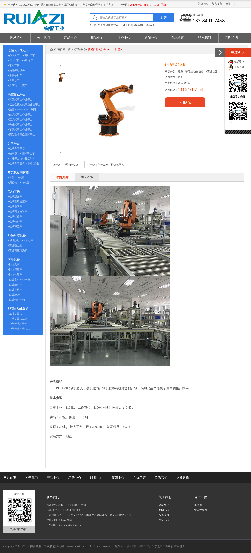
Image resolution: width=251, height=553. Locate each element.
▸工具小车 (14, 80)
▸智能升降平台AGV (19, 328)
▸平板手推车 (15, 75)
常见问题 (164, 514)
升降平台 (125, 24)
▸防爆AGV (14, 294)
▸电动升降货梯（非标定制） (24, 163)
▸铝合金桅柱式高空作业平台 (24, 104)
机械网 (198, 504)
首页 (70, 49)
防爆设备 (14, 259)
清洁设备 (150, 24)
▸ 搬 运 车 (27, 60)
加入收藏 (217, 3)
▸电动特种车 (15, 221)
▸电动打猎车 (15, 216)
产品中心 (70, 37)
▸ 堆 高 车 (13, 60)
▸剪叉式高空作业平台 (20, 99)
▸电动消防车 (15, 206)
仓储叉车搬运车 (18, 50)
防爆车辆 (137, 24)
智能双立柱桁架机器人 (111, 164)
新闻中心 (150, 37)
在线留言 (177, 37)
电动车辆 (14, 191)
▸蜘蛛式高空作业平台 (20, 124)
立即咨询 (231, 37)
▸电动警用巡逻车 (17, 201)
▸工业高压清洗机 (17, 250)
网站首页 (16, 37)
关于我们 (43, 37)
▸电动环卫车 (15, 226)
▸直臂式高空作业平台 (20, 119)
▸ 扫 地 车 (27, 240)
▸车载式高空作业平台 (20, 129)
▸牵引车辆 (14, 65)
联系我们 (204, 37)
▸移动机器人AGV (18, 318)
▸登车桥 (12, 153)
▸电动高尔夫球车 (17, 211)
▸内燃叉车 (14, 55)
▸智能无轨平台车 (17, 323)
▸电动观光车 (15, 196)
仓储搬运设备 (110, 24)
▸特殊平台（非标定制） (21, 158)
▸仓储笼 (25, 182)
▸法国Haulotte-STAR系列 (22, 109)
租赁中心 (97, 37)
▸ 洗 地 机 (13, 240)
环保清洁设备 (17, 235)
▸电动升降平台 (16, 148)
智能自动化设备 (18, 308)
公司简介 (164, 504)
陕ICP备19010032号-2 (139, 546)
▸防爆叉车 (14, 264)
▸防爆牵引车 (15, 284)
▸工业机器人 (15, 313)
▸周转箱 (12, 182)
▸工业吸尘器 (15, 245)
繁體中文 (230, 3)
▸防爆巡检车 (15, 289)
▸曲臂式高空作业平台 (20, 114)
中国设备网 (200, 509)
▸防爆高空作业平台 (19, 279)
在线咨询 (239, 61)
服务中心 (124, 37)
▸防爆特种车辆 (16, 299)
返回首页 (203, 3)
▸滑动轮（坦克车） (19, 85)
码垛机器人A (70, 164)
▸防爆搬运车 (15, 269)
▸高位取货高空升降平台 (21, 134)
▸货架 (11, 177)
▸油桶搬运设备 (16, 70)
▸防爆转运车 (15, 274)
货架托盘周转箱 (18, 172)
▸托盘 (21, 177)
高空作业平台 (17, 94)
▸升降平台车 (27, 153)
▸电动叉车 (29, 55)
